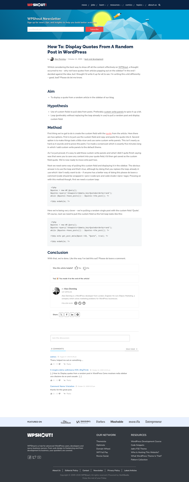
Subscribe (94, 29)
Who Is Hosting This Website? (145, 452)
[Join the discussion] (90, 338)
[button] (105, 5)
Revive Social (102, 456)
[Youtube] (39, 458)
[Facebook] (29, 458)
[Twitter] (79, 303)
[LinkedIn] (84, 303)
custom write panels (114, 111)
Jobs (93, 4)
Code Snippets (137, 445)
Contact (86, 470)
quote (109, 133)
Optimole (100, 445)
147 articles (67, 292)
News (84, 4)
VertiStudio (124, 475)
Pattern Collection (139, 459)
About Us (56, 470)
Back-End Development (93, 59)
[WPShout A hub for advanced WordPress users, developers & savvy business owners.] (36, 4)
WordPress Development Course (146, 441)
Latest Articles (130, 470)
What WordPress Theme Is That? (146, 456)
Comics (129, 4)
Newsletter (98, 470)
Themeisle (101, 441)
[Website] (75, 303)
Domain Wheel (103, 448)
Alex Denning (60, 59)
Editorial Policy (71, 470)
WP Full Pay (102, 452)
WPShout (123, 67)
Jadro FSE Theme (139, 448)
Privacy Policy (114, 470)
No (86, 268)
